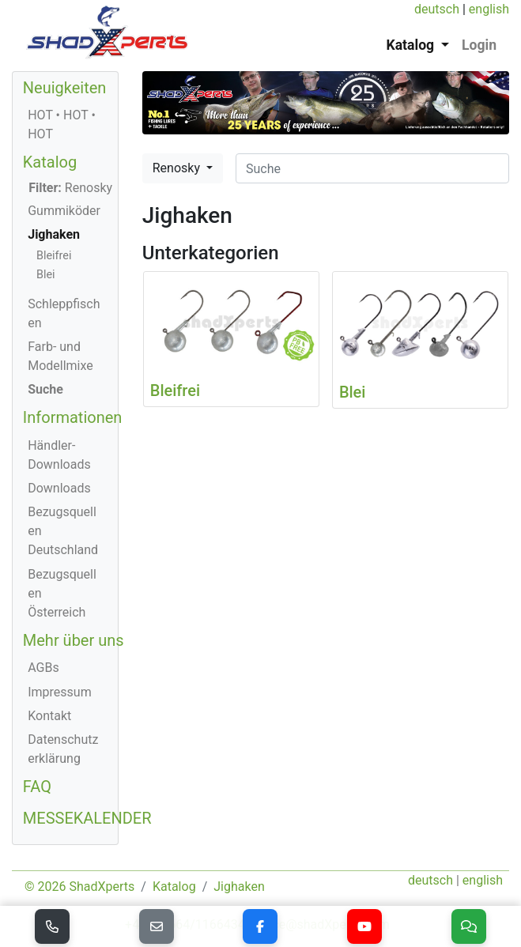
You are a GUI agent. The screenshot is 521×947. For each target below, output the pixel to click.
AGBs (43, 667)
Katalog (50, 162)
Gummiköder (64, 210)
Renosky (178, 167)
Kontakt (49, 715)
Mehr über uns (73, 640)
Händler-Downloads (59, 455)
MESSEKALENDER (87, 818)
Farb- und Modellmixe (60, 356)
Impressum (60, 692)
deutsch (436, 9)
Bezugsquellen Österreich (62, 593)
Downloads (59, 488)
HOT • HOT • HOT (62, 124)
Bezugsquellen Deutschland (63, 530)
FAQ (37, 786)
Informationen (73, 417)
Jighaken (54, 234)
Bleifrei (53, 255)
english (489, 9)
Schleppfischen (64, 313)
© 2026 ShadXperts (79, 886)
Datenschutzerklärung (63, 749)
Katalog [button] (412, 45)
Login (479, 45)
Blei (45, 274)
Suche (45, 389)
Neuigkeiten (65, 87)
